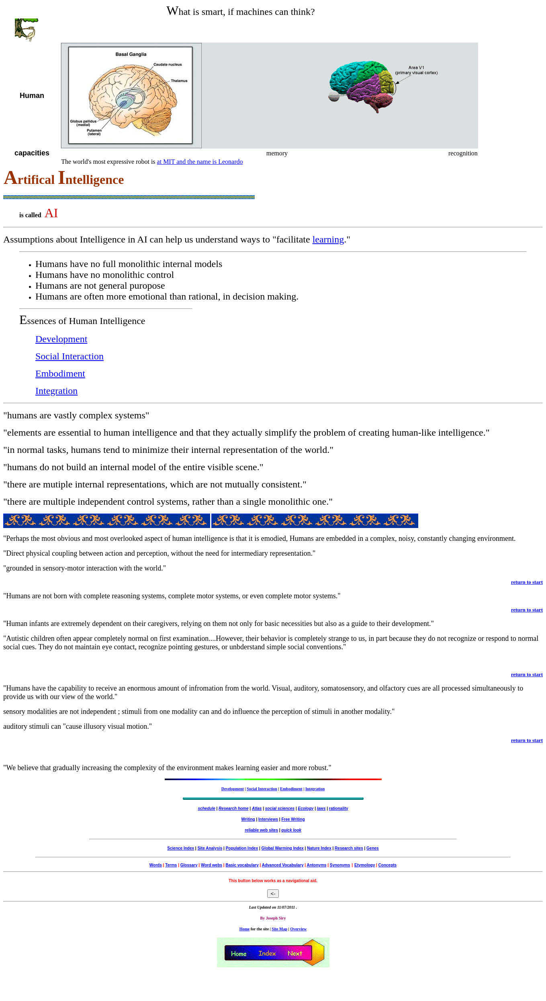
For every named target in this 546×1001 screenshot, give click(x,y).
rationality (338, 808)
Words (155, 865)
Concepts (387, 865)
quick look (291, 830)
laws (321, 808)
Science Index (180, 848)
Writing (248, 819)
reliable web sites (261, 830)
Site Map (279, 929)
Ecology (306, 808)
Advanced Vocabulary (283, 865)
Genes (372, 848)
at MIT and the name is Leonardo (200, 161)
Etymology (364, 865)
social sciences (279, 808)
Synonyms (340, 865)
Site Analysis (209, 848)
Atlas (257, 808)
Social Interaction (69, 356)
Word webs (211, 865)
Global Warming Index (283, 848)
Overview (298, 929)
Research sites (349, 848)
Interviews (268, 819)
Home (244, 929)
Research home (233, 808)
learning (328, 239)
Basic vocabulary (241, 865)
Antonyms (316, 865)
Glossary (189, 865)
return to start (527, 582)
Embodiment (60, 373)
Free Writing (293, 819)
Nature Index (319, 848)
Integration (56, 390)
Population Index (242, 848)
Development (61, 339)
